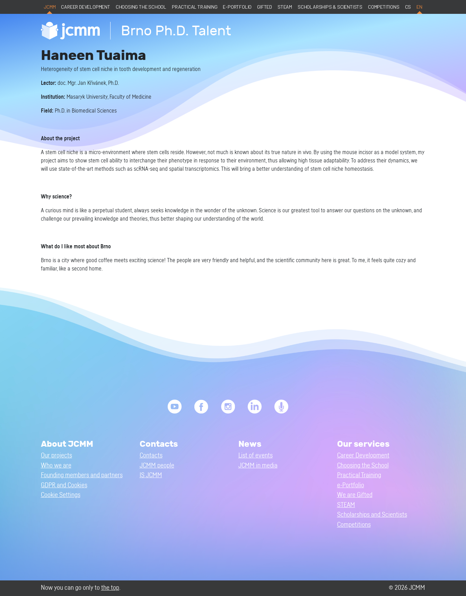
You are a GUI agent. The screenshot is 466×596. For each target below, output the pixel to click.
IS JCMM (151, 475)
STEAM (285, 7)
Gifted (264, 7)
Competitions (383, 7)
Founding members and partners (82, 475)
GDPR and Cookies (64, 485)
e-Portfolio (237, 7)
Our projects (56, 455)
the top (110, 588)
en (419, 7)
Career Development (85, 7)
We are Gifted (354, 495)
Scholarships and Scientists (372, 515)
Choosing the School (141, 7)
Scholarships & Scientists (330, 7)
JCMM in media (258, 465)
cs (408, 7)
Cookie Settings (60, 495)
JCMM (49, 7)
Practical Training (194, 7)
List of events (255, 455)
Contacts (151, 455)
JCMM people (157, 465)
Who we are (56, 465)
